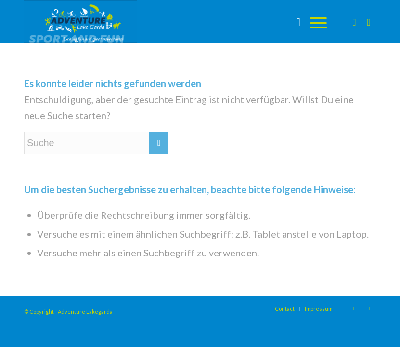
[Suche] (293, 21)
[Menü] (313, 21)
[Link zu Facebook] (368, 21)
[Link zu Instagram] (354, 21)
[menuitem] (293, 21)
